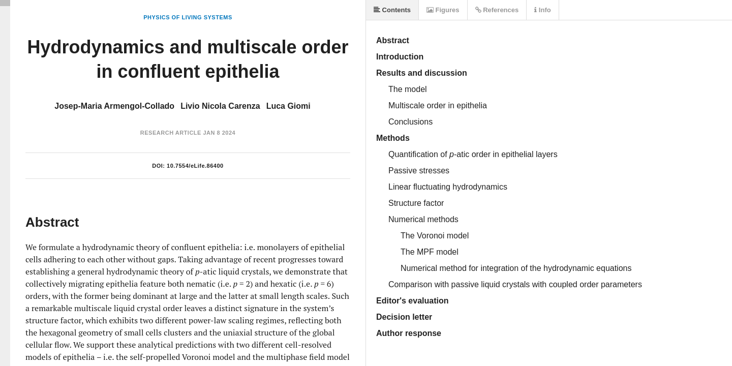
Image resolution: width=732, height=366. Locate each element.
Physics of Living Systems (187, 17)
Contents (392, 10)
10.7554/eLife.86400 (195, 166)
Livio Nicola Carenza (220, 106)
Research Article (170, 133)
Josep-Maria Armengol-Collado (114, 106)
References (497, 10)
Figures (443, 10)
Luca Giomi (288, 106)
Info (542, 10)
